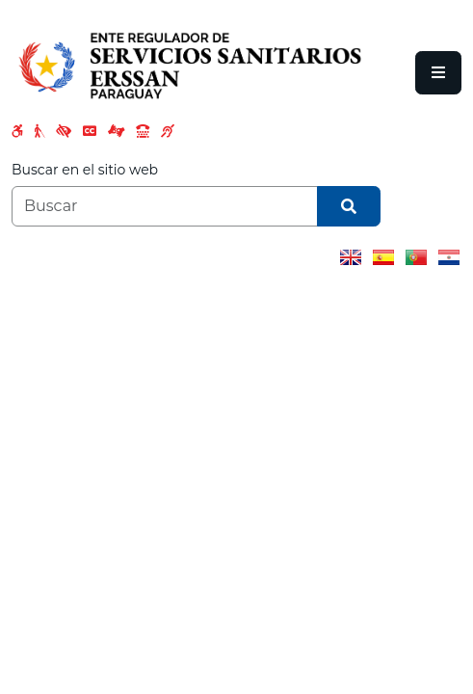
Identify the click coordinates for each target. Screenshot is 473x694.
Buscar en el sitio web (85, 169)
